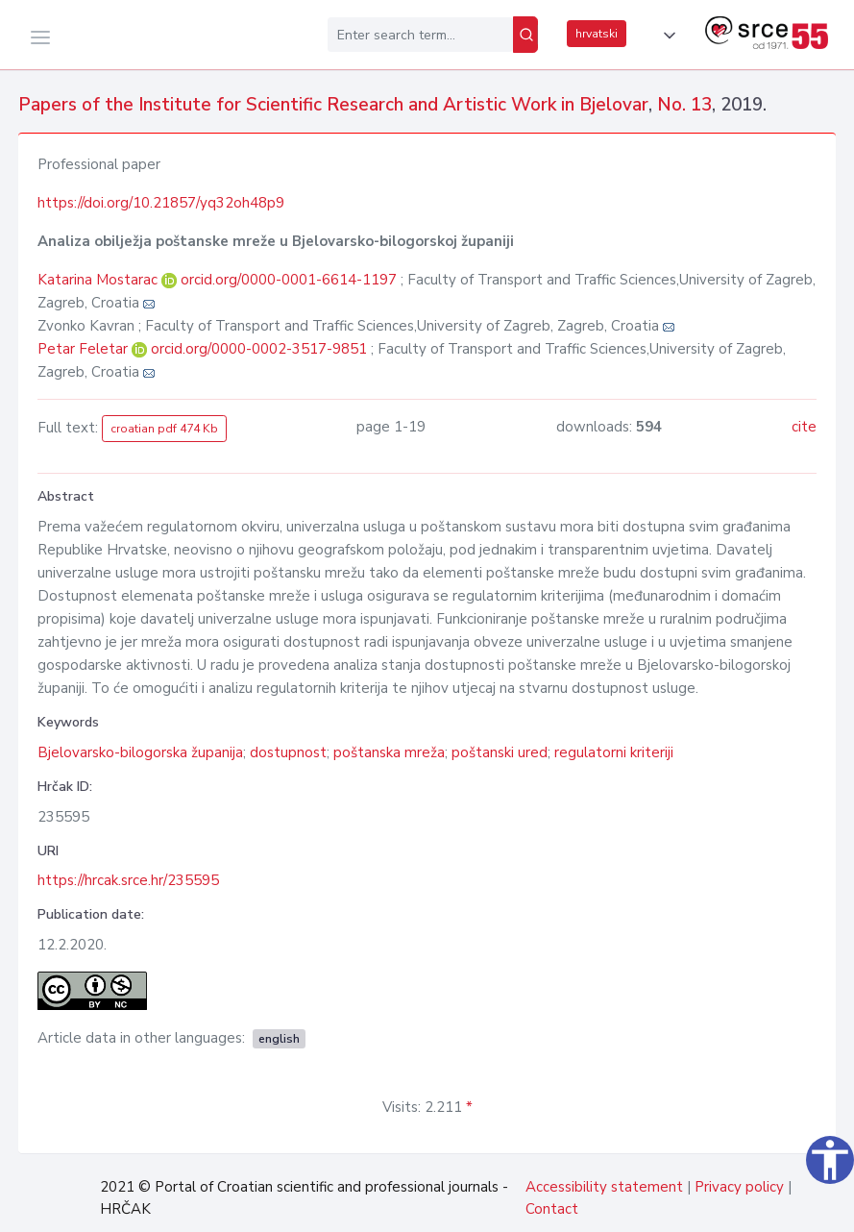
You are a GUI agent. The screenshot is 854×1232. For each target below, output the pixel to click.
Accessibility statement (604, 1186)
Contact (551, 1209)
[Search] (525, 34)
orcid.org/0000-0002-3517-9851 (259, 348)
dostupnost (288, 752)
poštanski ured (499, 752)
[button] (666, 35)
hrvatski (596, 33)
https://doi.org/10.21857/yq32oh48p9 (160, 202)
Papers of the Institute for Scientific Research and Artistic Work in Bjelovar (333, 104)
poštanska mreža (389, 752)
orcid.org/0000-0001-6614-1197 (289, 279)
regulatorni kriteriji (613, 752)
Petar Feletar (84, 348)
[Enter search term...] (420, 34)
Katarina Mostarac (99, 279)
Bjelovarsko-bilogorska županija (140, 752)
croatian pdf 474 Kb (164, 428)
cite (804, 426)
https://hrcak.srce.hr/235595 (128, 880)
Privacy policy (739, 1186)
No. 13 (684, 104)
